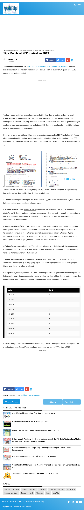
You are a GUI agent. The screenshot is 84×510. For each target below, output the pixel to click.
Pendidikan (24, 395)
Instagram (32, 489)
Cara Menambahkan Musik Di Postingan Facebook (32, 422)
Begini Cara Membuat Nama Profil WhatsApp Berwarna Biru (35, 430)
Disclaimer (28, 501)
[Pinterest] (68, 60)
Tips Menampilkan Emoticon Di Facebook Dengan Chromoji (35, 473)
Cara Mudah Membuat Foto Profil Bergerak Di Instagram (34, 456)
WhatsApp (39, 493)
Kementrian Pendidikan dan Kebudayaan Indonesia (48, 67)
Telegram (24, 493)
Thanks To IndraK (26, 506)
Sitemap (19, 501)
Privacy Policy (39, 501)
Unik (31, 493)
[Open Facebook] (69, 502)
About (4, 501)
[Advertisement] (42, 32)
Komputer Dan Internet (57, 489)
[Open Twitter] (73, 502)
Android (7, 489)
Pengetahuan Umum (34, 395)
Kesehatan (42, 489)
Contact (11, 501)
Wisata (48, 493)
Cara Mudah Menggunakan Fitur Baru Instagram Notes (33, 413)
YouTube (56, 493)
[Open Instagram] (76, 502)
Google (24, 489)
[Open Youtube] (80, 502)
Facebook (15, 489)
